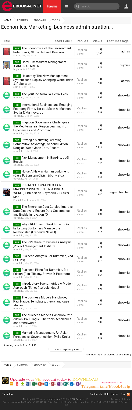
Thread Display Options (66, 349)
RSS (128, 394)
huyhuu (17, 69)
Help (106, 394)
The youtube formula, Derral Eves (45, 94)
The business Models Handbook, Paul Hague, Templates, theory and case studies (41, 301)
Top (123, 394)
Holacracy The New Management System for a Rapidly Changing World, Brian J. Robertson (43, 80)
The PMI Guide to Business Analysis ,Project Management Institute (42, 244)
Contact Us (96, 394)
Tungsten (7, 394)
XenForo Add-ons (74, 402)
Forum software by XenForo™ (33, 402)
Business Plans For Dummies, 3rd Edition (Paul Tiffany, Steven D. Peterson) (41, 272)
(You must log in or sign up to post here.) (108, 354)
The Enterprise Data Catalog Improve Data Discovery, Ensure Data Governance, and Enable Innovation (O (43, 210)
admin (17, 55)
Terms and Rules (120, 399)
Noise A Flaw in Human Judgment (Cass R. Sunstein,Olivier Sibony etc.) (41, 173)
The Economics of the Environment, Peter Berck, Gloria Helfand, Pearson (42, 50)
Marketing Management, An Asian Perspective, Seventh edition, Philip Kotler (41, 335)
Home (114, 394)
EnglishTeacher (22, 200)
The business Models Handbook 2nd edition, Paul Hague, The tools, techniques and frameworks (42, 319)
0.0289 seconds (41, 399)
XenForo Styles (95, 402)
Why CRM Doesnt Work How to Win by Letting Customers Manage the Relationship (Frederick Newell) (42, 228)
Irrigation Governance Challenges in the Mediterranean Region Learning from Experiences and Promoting (42, 126)
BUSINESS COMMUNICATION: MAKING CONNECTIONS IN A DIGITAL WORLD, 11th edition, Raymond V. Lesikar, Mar (41, 191)
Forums (52, 6)
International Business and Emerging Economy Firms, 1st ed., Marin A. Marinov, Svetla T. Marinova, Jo (42, 109)
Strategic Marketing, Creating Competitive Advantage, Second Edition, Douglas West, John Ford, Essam (40, 144)
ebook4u (18, 97)
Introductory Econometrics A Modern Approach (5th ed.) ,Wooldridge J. (43, 286)
